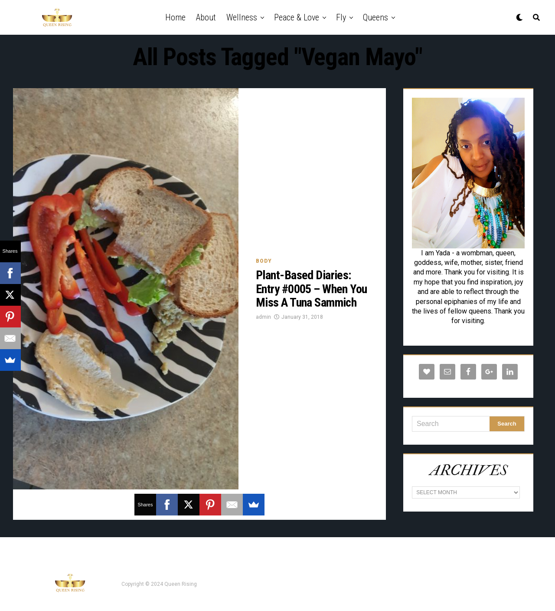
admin (263, 317)
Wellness (241, 17)
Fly (341, 17)
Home (175, 17)
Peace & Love (296, 17)
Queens (375, 17)
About (206, 17)
